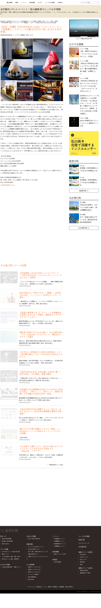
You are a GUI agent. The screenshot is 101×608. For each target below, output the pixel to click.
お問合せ (60, 2)
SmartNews (83, 554)
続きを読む (48, 284)
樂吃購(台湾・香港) (85, 572)
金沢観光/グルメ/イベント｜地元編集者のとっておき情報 (21, 21)
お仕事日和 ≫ (84, 227)
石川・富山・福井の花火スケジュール (38, 551)
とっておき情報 (50, 2)
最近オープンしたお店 (60, 554)
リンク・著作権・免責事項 (50, 586)
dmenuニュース (84, 557)
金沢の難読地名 (32, 577)
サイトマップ (31, 586)
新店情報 (32, 2)
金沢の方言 (31, 579)
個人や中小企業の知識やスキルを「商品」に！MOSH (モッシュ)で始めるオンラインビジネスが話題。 (40, 431)
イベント (23, 2)
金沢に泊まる (5, 543)
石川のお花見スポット (34, 549)
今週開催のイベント (59, 541)
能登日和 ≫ (84, 190)
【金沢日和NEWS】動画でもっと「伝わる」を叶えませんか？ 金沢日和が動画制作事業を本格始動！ (40, 411)
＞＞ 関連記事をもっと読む (54, 465)
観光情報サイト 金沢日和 (2, 2)
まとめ (40, 2)
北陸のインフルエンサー (34, 567)
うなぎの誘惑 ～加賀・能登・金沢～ (11, 556)
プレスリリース (84, 543)
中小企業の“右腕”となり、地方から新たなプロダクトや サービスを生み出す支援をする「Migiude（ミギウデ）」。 (41, 448)
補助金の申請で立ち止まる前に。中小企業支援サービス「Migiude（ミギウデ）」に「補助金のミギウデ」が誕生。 (41, 334)
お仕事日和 (82, 547)
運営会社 (39, 586)
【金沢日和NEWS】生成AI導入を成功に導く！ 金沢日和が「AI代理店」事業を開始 (40, 372)
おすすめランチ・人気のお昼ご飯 (11, 551)
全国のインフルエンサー (34, 569)
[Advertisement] (31, 247)
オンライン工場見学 (33, 574)
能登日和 (82, 540)
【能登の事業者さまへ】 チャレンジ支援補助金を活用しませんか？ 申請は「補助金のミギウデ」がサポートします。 (41, 314)
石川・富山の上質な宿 (34, 538)
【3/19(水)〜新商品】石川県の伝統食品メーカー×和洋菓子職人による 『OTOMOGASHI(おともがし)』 (41, 354)
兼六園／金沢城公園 (7, 541)
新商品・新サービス (43, 21)
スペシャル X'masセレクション (36, 546)
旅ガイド (3, 536)
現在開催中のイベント (60, 543)
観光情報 (9, 2)
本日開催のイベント (59, 538)
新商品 (54, 559)
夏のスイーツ (5, 554)
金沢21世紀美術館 (6, 538)
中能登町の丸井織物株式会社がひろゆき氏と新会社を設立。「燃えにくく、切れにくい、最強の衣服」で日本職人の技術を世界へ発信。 (41, 391)
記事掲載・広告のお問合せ (66, 586)
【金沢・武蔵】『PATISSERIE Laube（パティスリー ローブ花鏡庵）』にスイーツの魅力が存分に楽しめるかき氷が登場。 (31, 29)
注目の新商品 (57, 562)
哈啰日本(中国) (84, 570)
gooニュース (83, 559)
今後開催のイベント (59, 546)
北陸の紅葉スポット (33, 554)
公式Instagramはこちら (8, 185)
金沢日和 (2, 21)
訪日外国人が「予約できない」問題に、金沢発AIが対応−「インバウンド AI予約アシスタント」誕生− (41, 295)
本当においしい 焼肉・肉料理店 (10, 559)
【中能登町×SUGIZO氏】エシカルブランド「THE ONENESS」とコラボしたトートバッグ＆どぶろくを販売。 (41, 275)
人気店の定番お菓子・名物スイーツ (11, 567)
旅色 (81, 564)
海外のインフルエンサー (34, 572)
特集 (16, 2)
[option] (84, 143)
